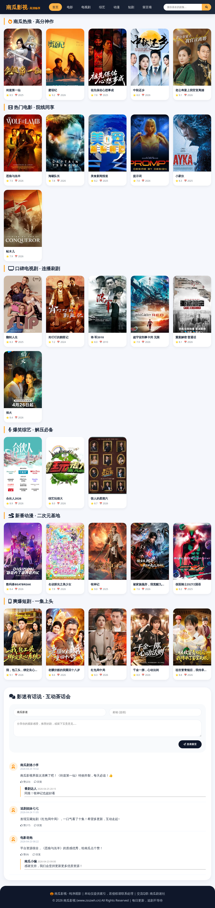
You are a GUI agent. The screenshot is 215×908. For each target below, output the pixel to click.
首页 (55, 7)
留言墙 (147, 7)
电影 (70, 7)
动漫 (117, 7)
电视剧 (86, 7)
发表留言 (190, 744)
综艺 (102, 7)
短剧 (131, 7)
